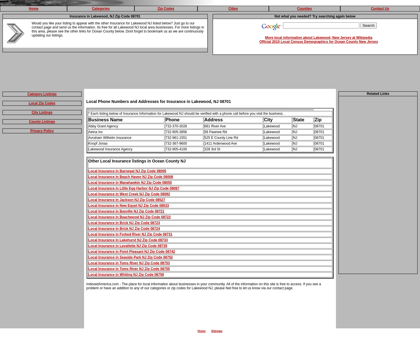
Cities (233, 9)
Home (33, 9)
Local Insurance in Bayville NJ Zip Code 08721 (126, 211)
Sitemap (217, 331)
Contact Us (380, 9)
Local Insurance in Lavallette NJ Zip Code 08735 (127, 246)
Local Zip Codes (42, 103)
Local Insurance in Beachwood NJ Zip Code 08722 (129, 217)
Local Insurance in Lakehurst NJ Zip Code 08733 (128, 240)
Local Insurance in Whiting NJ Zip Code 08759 (126, 275)
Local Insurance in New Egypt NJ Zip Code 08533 (128, 206)
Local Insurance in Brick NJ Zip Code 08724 (124, 229)
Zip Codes (165, 9)
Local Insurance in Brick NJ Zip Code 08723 (124, 223)
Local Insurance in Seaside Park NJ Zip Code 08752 (130, 257)
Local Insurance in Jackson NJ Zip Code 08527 (126, 200)
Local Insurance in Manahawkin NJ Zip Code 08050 (130, 183)
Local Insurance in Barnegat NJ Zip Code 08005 (127, 171)
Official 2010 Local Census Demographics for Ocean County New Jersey (318, 42)
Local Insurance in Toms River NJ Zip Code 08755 (129, 269)
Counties (304, 9)
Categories (101, 9)
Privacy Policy (42, 131)
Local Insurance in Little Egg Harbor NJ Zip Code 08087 (133, 188)
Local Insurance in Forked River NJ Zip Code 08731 (130, 234)
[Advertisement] (210, 73)
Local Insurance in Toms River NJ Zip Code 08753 (129, 263)
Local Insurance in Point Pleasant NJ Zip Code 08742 (131, 252)
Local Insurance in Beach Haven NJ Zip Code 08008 (130, 177)
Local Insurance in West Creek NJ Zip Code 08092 (129, 194)
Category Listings (41, 94)
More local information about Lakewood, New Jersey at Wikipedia (319, 38)
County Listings (42, 122)
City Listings (42, 112)
